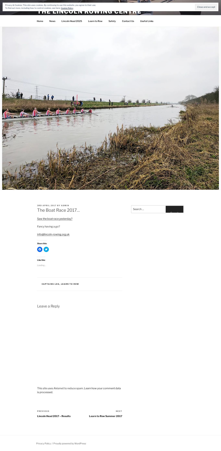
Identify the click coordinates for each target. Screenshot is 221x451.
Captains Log (51, 284)
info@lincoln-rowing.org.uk (53, 234)
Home (40, 21)
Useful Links (146, 21)
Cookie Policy (67, 8)
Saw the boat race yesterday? (54, 218)
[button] (110, 108)
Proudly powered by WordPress (69, 443)
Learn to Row (95, 21)
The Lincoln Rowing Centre (89, 11)
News (52, 21)
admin (65, 205)
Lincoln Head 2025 (71, 21)
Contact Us (128, 21)
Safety (112, 21)
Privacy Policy (43, 443)
